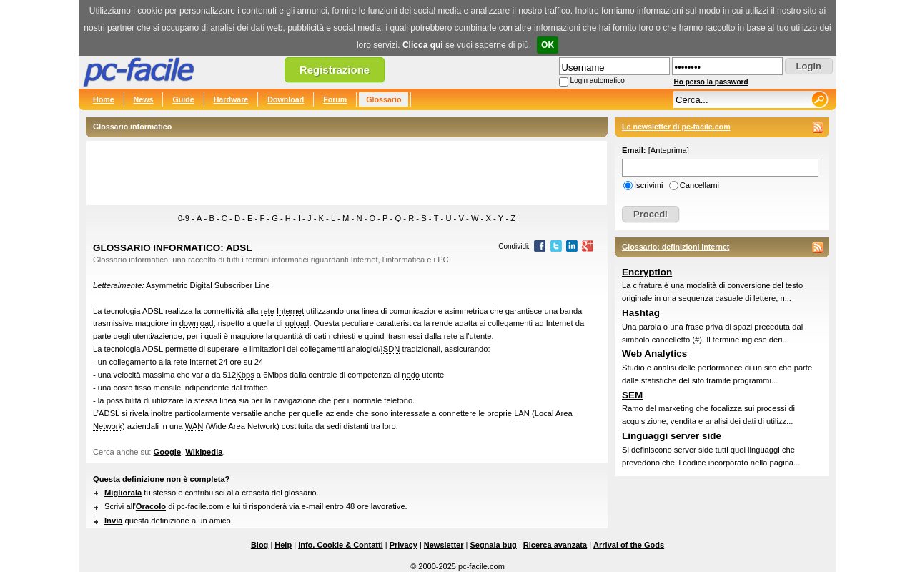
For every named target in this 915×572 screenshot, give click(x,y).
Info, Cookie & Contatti (340, 545)
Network (107, 426)
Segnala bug (493, 545)
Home (103, 99)
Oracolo (151, 506)
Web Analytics (654, 353)
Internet (290, 311)
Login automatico (597, 80)
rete (267, 311)
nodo (411, 374)
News (144, 99)
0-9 (183, 218)
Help (283, 545)
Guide (183, 99)
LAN (522, 413)
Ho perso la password (711, 82)
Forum (335, 99)
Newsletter (444, 545)
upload (297, 323)
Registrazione (335, 70)
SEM (632, 395)
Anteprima (669, 150)
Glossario (383, 99)
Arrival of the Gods (628, 545)
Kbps (245, 374)
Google (168, 452)
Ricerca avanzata (555, 545)
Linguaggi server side (671, 435)
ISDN (390, 349)
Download (285, 99)
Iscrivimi (648, 185)
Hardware (231, 99)
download (196, 323)
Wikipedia (203, 452)
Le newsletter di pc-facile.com (676, 126)
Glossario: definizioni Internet (675, 246)
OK (547, 45)
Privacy (403, 545)
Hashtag (641, 312)
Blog (259, 545)
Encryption (647, 272)
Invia (113, 520)
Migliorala (123, 492)
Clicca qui (422, 45)
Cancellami (699, 185)
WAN (194, 426)
